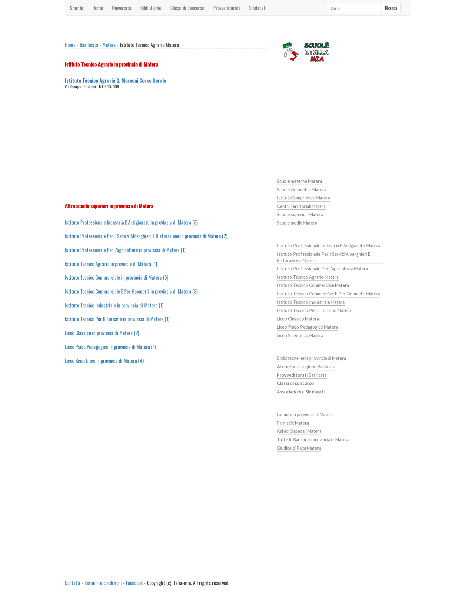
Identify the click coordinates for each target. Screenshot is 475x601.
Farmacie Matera (293, 422)
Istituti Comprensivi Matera (303, 197)
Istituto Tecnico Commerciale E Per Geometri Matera (328, 293)
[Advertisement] (166, 145)
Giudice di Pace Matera (299, 448)
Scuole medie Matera (297, 222)
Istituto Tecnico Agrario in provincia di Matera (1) (111, 264)
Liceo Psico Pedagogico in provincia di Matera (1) (110, 346)
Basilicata (89, 44)
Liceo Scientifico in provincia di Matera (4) (104, 360)
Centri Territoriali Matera (301, 206)
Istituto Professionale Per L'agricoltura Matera (322, 268)
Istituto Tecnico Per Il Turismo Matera (314, 310)
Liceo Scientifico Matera (300, 335)
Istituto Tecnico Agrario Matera (308, 277)
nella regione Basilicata (306, 366)
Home (97, 7)
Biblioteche (150, 7)
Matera (109, 44)
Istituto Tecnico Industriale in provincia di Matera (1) (114, 305)
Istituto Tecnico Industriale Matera (311, 302)
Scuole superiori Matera (300, 214)
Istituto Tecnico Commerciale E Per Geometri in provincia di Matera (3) (131, 291)
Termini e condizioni (103, 582)
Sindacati (258, 7)
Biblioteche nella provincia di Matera (311, 358)
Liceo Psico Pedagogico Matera (307, 327)
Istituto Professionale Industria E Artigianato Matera (328, 245)
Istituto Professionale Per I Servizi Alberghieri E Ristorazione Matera (323, 257)
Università (121, 7)
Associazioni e (301, 391)
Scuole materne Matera (299, 181)
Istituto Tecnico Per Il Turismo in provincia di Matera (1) (117, 319)
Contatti (72, 582)
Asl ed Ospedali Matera (299, 431)
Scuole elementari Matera (301, 189)
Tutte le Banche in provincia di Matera (313, 439)
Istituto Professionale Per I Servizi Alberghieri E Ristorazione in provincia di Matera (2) (146, 236)
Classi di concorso (187, 7)
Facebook (134, 582)
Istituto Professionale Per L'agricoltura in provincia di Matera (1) (125, 250)
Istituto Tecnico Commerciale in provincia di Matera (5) (116, 277)
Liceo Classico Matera (298, 318)
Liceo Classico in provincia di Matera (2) (102, 333)
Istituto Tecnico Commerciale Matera (313, 285)
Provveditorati (226, 7)
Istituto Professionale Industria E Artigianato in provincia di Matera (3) (131, 222)
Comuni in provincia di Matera (305, 414)
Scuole (76, 8)
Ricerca (391, 8)
